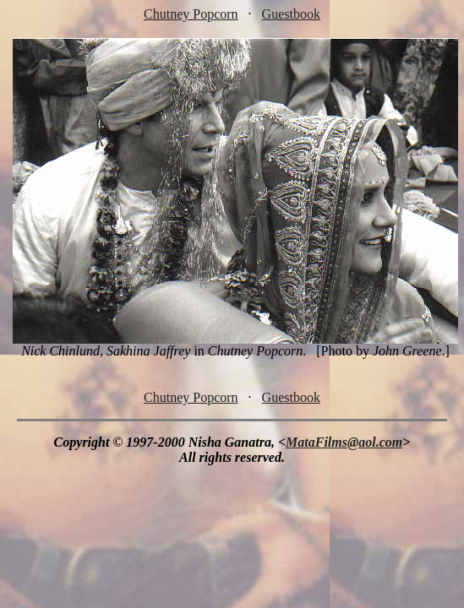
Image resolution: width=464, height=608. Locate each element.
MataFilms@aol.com (344, 442)
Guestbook (291, 14)
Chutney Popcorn (191, 14)
